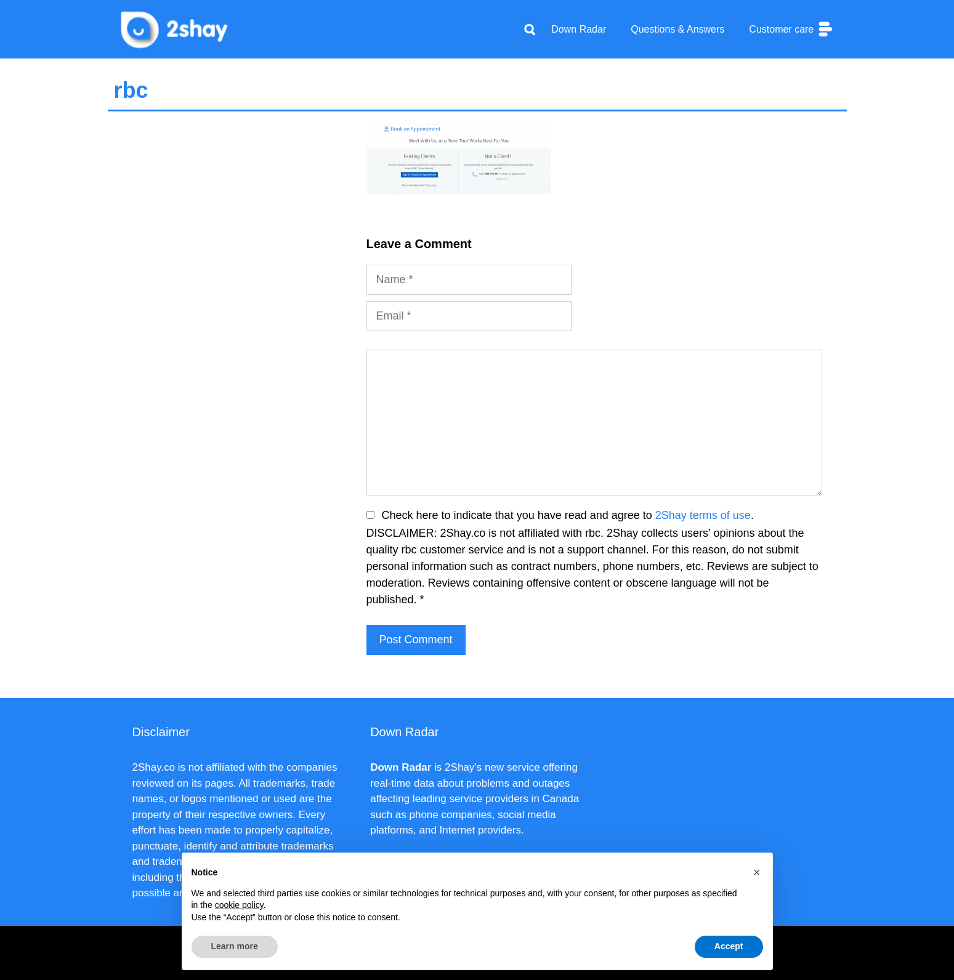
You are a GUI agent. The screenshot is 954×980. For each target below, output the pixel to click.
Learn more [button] (234, 946)
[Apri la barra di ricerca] (530, 29)
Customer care (791, 29)
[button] (757, 872)
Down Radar (578, 29)
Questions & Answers (677, 29)
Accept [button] (728, 946)
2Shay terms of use (703, 515)
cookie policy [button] (239, 905)
